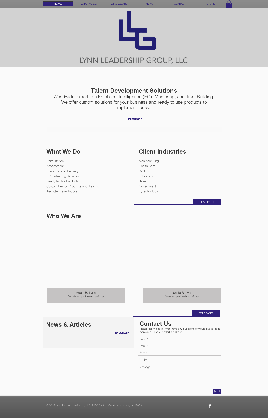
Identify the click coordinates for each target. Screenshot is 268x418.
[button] (228, 4)
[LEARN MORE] (134, 119)
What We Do (63, 151)
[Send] (217, 391)
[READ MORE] (207, 202)
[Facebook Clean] (210, 406)
